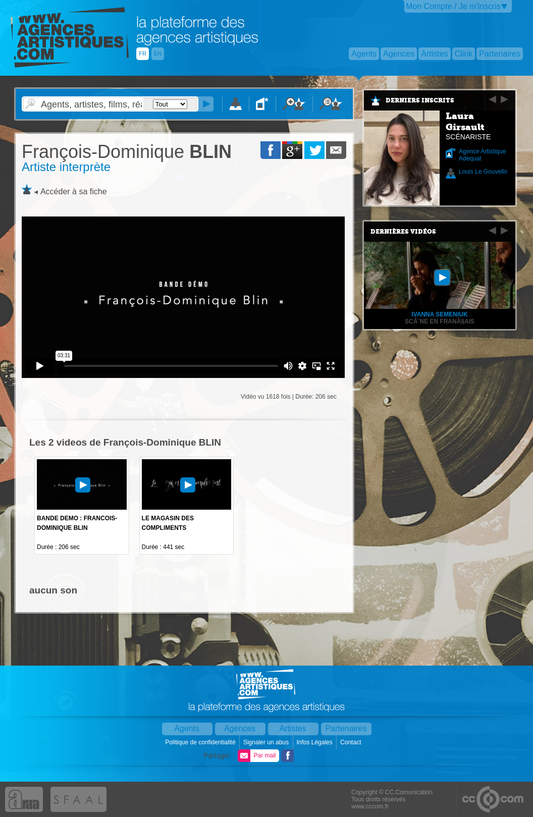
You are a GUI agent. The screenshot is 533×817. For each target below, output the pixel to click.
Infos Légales (315, 742)
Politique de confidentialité (201, 742)
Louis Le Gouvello (483, 171)
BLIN (127, 151)
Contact (351, 742)
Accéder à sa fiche (73, 191)
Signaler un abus (266, 742)
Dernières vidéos (403, 231)
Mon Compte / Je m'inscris (453, 6)
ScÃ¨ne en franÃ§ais (439, 321)
